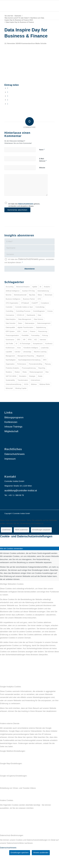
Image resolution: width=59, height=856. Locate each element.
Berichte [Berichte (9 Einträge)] (8, 295)
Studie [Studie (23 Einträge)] (40, 376)
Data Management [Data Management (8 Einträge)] (24, 319)
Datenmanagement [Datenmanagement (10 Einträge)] (43, 323)
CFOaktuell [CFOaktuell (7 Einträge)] (25, 303)
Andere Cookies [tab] (6, 800)
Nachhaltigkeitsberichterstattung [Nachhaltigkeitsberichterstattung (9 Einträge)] (29, 360)
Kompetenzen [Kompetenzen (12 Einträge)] (38, 343)
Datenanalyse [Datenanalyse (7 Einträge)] (29, 323)
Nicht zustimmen (21, 530)
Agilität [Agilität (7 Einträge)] (34, 287)
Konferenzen (10, 422)
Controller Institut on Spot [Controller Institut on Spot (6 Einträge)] (24, 307)
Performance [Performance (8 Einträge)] (21, 364)
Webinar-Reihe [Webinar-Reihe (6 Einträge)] (44, 384)
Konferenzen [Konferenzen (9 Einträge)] (10, 348)
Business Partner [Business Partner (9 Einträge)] (29, 299)
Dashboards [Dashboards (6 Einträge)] (31, 315)
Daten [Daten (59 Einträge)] (20, 323)
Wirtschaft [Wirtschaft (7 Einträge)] (9, 388)
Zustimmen (6, 530)
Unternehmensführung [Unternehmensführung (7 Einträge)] (13, 384)
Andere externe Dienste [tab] (9, 723)
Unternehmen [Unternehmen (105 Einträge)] (35, 380)
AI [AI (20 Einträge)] (40, 287)
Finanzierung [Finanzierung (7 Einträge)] (42, 331)
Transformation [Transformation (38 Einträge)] (23, 380)
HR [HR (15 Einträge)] (24, 339)
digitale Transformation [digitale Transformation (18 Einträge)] (25, 327)
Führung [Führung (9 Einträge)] (45, 335)
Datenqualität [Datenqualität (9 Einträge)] (10, 327)
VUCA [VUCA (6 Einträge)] (26, 384)
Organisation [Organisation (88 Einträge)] (10, 364)
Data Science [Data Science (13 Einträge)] (38, 319)
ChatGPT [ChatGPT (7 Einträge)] (35, 303)
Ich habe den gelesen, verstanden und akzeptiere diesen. (24, 205)
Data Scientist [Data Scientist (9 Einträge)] (10, 323)
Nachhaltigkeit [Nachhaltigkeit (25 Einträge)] (10, 360)
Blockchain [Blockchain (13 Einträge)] (48, 295)
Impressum (10, 459)
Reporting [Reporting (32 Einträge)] (41, 368)
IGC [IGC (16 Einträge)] (35, 339)
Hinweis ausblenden (40, 853)
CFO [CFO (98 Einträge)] (39, 299)
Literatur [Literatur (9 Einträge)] (17, 352)
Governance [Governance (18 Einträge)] (10, 339)
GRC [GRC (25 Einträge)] (18, 339)
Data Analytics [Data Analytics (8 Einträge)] (11, 319)
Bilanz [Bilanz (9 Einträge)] (40, 295)
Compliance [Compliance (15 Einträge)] (45, 303)
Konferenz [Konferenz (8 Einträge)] (48, 343)
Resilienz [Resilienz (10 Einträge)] (9, 372)
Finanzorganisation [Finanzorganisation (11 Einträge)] (12, 335)
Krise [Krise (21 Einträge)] (19, 348)
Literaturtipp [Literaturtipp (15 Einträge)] (27, 352)
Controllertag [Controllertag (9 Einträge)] (39, 307)
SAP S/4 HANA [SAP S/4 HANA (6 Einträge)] (11, 376)
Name (42, 149)
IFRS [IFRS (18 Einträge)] (29, 339)
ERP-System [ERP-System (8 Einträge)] (10, 331)
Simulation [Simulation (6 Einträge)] (22, 376)
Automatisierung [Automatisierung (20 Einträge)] (43, 291)
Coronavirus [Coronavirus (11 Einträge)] (10, 315)
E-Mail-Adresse (43, 160)
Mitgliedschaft (11, 431)
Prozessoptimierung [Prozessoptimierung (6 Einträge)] (29, 368)
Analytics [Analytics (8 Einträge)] (47, 287)
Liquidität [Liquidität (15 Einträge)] (9, 352)
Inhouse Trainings (13, 426)
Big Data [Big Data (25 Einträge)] (32, 295)
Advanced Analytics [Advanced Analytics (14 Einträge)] (23, 287)
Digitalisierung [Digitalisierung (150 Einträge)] (41, 327)
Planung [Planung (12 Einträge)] (47, 364)
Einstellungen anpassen (41, 530)
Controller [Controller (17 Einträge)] (9, 307)
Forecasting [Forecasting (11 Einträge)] (35, 335)
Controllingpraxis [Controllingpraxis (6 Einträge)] (39, 311)
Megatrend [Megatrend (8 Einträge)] (40, 356)
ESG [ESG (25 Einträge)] (19, 331)
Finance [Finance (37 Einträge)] (32, 331)
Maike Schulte (41, 43)
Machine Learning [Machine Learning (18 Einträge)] (40, 352)
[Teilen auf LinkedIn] (7, 100)
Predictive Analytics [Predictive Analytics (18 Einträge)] (12, 368)
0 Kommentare (25, 43)
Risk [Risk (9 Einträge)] (47, 372)
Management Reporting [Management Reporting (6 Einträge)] (25, 356)
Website (42, 167)
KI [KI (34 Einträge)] (16, 343)
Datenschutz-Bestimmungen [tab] (11, 835)
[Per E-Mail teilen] (7, 104)
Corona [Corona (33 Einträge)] (49, 311)
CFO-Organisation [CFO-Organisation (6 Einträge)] (12, 303)
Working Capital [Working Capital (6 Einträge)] (20, 388)
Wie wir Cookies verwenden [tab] (11, 548)
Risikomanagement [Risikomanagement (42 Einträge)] (36, 372)
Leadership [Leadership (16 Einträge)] (45, 348)
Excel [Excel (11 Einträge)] (25, 331)
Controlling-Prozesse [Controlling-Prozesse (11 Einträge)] (23, 311)
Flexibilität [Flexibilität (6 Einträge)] (25, 335)
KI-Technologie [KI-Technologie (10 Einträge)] (25, 343)
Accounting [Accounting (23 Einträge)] (9, 287)
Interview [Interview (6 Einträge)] (43, 339)
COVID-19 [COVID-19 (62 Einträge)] (20, 315)
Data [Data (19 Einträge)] (39, 315)
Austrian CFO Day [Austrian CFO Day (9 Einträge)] (28, 291)
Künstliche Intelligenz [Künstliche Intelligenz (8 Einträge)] (31, 348)
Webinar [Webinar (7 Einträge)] (34, 384)
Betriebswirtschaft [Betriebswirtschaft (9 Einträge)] (20, 295)
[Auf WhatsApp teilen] (7, 96)
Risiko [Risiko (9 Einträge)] (25, 372)
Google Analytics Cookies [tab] (10, 687)
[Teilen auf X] (7, 92)
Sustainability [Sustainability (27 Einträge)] (10, 380)
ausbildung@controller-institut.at (20, 490)
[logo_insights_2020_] (24, 6)
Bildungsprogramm (13, 417)
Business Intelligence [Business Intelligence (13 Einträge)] (13, 299)
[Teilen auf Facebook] (7, 88)
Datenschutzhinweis (25, 204)
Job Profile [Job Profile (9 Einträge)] (9, 343)
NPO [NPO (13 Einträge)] (45, 360)
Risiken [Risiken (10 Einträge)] (17, 372)
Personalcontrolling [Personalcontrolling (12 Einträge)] (35, 364)
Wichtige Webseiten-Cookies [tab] (12, 584)
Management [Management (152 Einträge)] (10, 356)
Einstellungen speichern (20, 853)
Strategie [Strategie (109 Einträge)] (32, 376)
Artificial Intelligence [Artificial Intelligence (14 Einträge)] (12, 291)
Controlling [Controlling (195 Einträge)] (9, 311)
